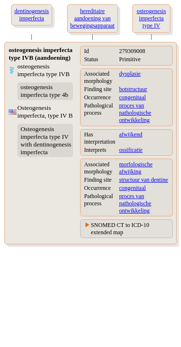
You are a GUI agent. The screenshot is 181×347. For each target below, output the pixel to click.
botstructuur (133, 89)
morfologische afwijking (136, 168)
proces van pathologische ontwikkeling (135, 112)
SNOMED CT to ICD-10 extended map (120, 229)
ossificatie (131, 150)
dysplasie (130, 73)
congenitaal (132, 97)
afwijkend (130, 134)
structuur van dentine (143, 179)
